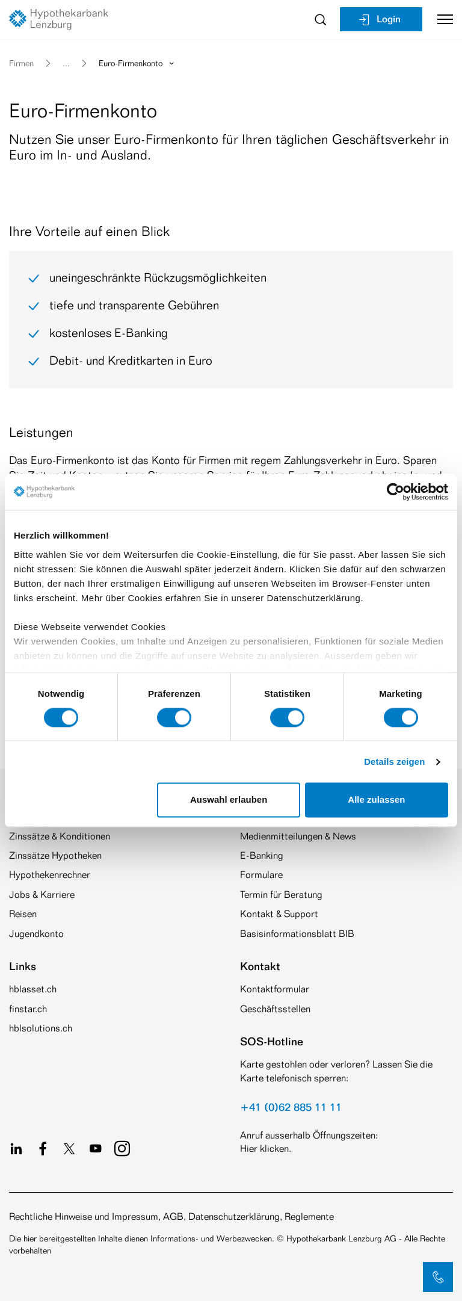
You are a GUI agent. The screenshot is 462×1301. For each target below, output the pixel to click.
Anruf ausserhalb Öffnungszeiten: (309, 1135)
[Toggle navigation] (440, 19)
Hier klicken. (265, 1148)
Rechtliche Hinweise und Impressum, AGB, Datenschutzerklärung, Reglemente (171, 1216)
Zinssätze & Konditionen (59, 836)
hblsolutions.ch (40, 1028)
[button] (438, 1277)
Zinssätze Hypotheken (55, 855)
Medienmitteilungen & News (298, 836)
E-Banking (261, 855)
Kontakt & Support (279, 913)
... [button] (66, 63)
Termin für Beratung (281, 894)
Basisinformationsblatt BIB (297, 933)
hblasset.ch (33, 989)
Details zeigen (394, 761)
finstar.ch (28, 1009)
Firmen (21, 63)
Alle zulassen (376, 800)
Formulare (261, 874)
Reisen (23, 913)
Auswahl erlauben (228, 800)
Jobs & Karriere (42, 894)
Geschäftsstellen (275, 1009)
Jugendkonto (36, 933)
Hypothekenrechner (49, 874)
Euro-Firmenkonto (137, 63)
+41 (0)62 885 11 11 (291, 1106)
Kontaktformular (274, 989)
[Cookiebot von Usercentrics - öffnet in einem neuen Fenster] (395, 492)
